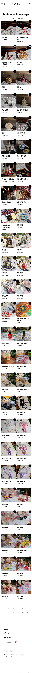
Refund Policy (25, 672)
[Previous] (4, 608)
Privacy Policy (17, 672)
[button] (2, 4)
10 (23, 612)
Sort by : (14, 18)
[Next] (27, 612)
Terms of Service (7, 672)
